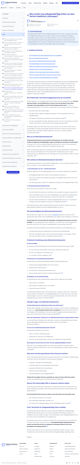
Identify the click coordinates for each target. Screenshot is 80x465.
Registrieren (37, 448)
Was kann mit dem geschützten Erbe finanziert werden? (44, 72)
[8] (70, 402)
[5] (66, 201)
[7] (59, 313)
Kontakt (21, 454)
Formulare (52, 456)
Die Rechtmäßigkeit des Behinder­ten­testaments (42, 63)
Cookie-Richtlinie (69, 451)
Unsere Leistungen (23, 448)
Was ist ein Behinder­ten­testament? (38, 58)
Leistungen (23, 3)
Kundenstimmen (23, 451)
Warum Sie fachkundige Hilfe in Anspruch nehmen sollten (45, 75)
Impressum (67, 456)
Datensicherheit (37, 3)
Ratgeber (45, 3)
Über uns (21, 446)
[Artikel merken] (78, 20)
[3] (77, 141)
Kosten (30, 3)
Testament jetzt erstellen (13, 172)
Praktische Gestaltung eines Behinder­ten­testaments (43, 66)
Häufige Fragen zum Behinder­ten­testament (41, 69)
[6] (62, 272)
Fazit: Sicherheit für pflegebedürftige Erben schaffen (43, 77)
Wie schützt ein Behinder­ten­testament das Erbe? (42, 61)
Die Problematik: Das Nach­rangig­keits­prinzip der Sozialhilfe (45, 55)
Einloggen (36, 446)
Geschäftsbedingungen (70, 446)
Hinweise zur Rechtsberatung (71, 454)
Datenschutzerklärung (70, 448)
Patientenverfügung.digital (10, 462)
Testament (55, 214)
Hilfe (57, 3)
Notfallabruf (37, 451)
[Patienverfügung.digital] (9, 2)
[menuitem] (23, 3)
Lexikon (51, 451)
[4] (37, 179)
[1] (66, 104)
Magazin (51, 3)
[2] (65, 117)
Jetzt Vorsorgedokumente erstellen (70, 3)
